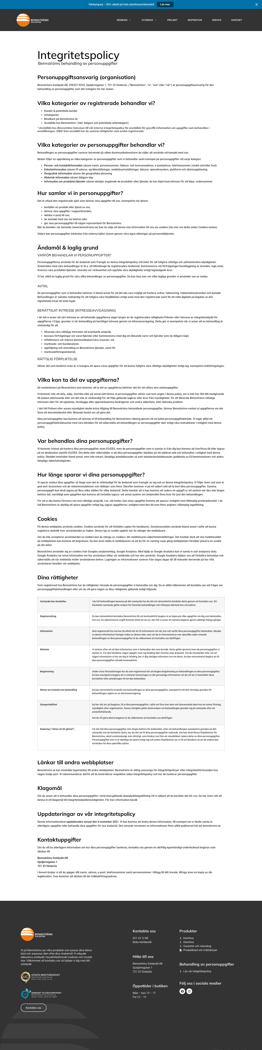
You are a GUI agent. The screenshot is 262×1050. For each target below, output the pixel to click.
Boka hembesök (142, 942)
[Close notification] (257, 5)
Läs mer (165, 4)
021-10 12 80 (140, 938)
